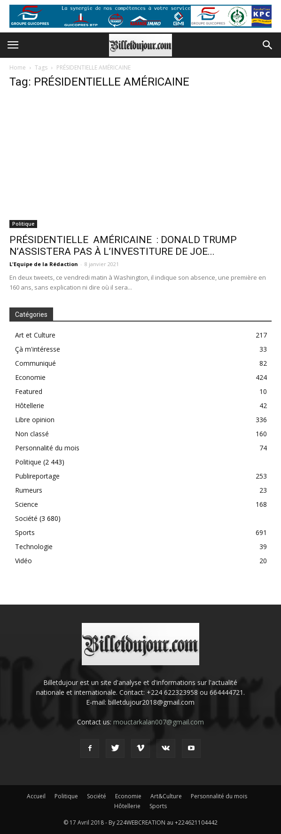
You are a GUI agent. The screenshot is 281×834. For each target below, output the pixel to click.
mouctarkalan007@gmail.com (158, 721)
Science (26, 504)
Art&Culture (166, 796)
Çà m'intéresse (37, 349)
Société (26, 518)
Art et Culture (35, 334)
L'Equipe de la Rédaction (43, 264)
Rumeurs (28, 490)
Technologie (34, 546)
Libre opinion (35, 419)
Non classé (32, 433)
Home (17, 67)
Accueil (36, 796)
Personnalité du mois (47, 447)
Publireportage (37, 476)
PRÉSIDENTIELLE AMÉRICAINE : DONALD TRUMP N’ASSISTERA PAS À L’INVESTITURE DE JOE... (123, 245)
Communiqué (35, 363)
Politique (23, 223)
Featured (28, 391)
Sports (25, 532)
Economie (30, 377)
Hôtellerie (29, 405)
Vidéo (23, 560)
